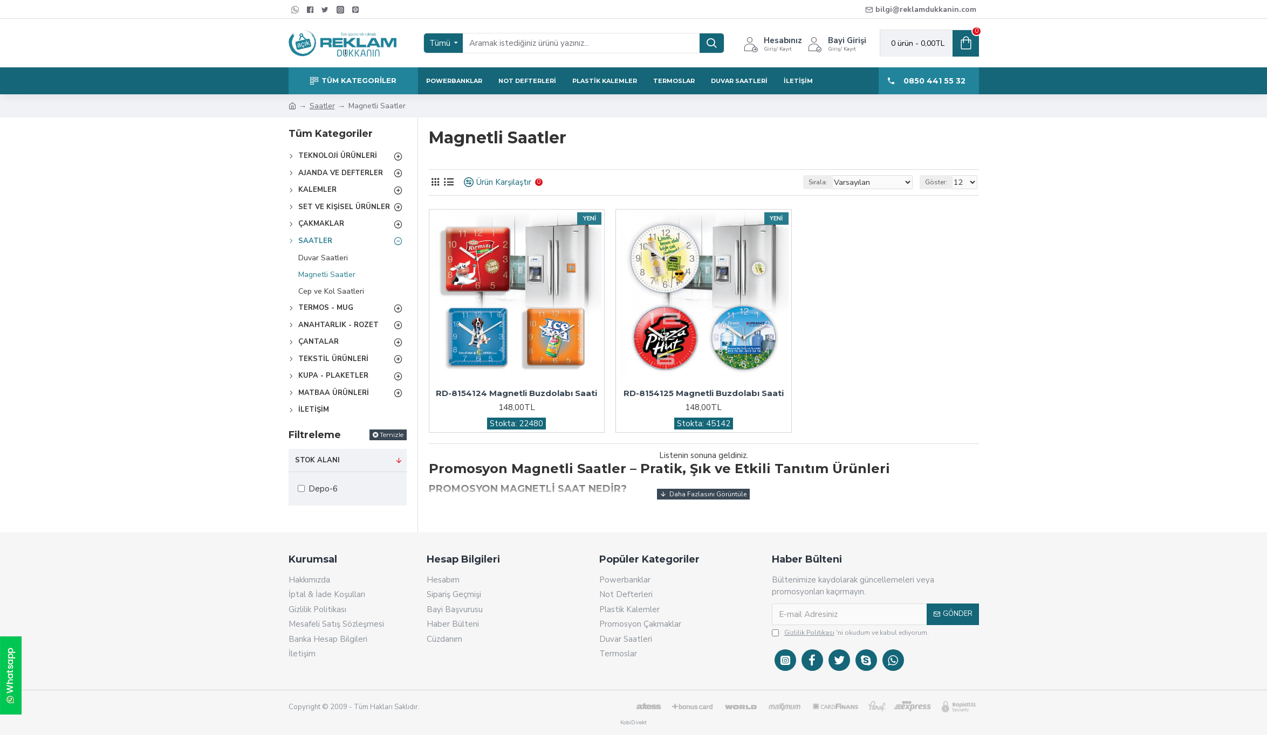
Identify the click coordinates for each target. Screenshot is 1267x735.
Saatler (322, 106)
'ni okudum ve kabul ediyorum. (850, 632)
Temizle (391, 435)
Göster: (939, 182)
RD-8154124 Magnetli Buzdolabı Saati (516, 393)
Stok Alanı (317, 460)
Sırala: (830, 182)
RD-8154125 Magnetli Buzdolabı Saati (704, 393)
